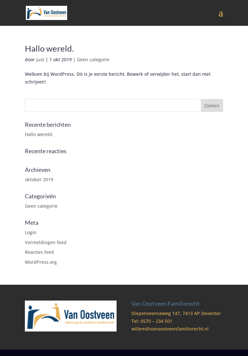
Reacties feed (39, 252)
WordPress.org (41, 262)
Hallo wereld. (49, 48)
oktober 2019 (39, 179)
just (40, 59)
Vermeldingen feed (46, 242)
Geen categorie (93, 59)
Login (30, 232)
